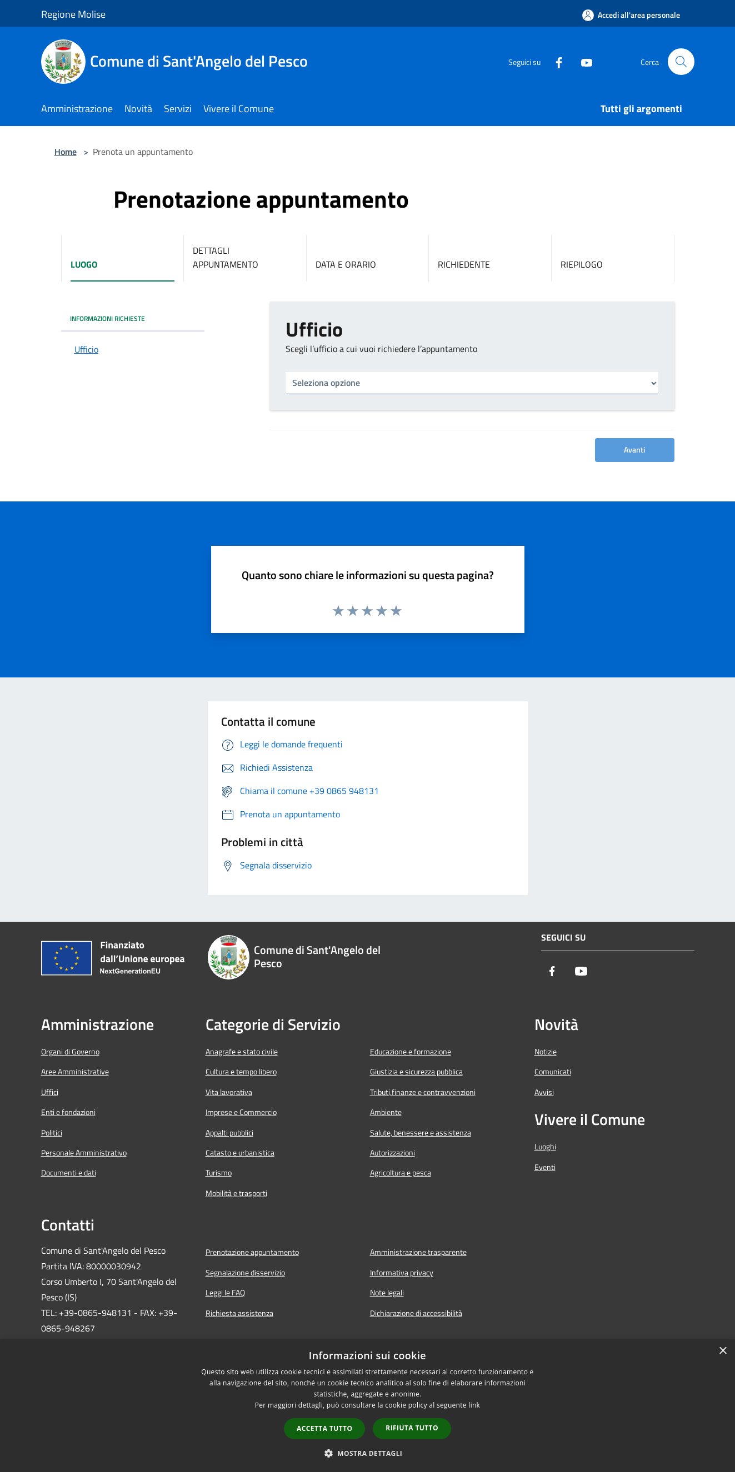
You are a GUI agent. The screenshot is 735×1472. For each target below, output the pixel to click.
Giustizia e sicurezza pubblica (416, 1072)
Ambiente (386, 1112)
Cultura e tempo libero (241, 1072)
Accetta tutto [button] (324, 1428)
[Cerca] (681, 61)
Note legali (387, 1293)
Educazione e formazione (410, 1052)
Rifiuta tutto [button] (412, 1428)
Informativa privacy (401, 1273)
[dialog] (367, 1405)
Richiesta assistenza (239, 1313)
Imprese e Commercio (241, 1112)
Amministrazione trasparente (418, 1252)
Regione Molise (73, 14)
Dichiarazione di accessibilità (416, 1313)
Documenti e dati (68, 1173)
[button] (368, 1453)
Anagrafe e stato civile (242, 1052)
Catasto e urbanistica (240, 1153)
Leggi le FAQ (225, 1293)
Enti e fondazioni (68, 1112)
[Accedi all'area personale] (631, 15)
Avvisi (544, 1092)
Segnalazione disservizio (245, 1273)
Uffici (49, 1092)
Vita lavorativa (229, 1092)
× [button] (722, 1351)
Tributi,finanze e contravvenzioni (423, 1092)
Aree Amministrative (75, 1072)
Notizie (545, 1052)
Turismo (219, 1173)
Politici (51, 1133)
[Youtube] (582, 61)
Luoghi (545, 1147)
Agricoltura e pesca (400, 1173)
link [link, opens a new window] (474, 1405)
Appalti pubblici (229, 1133)
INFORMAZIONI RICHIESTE (107, 318)
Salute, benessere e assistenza (420, 1133)
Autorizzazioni (392, 1153)
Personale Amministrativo (84, 1153)
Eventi (545, 1167)
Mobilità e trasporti (236, 1193)
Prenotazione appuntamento (252, 1252)
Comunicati (552, 1072)
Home (65, 151)
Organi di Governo (70, 1052)
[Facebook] (554, 61)
